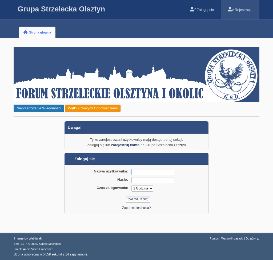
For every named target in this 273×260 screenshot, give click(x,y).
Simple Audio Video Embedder (33, 249)
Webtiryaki (35, 238)
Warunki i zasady (232, 238)
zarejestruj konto (125, 145)
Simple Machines (50, 243)
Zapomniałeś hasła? (136, 208)
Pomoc (214, 238)
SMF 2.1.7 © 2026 (25, 243)
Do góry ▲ (252, 238)
